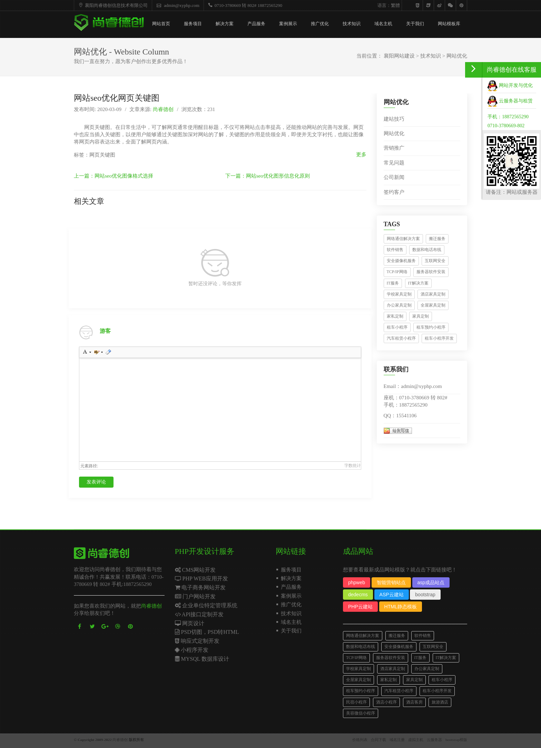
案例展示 (288, 23)
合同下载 (378, 740)
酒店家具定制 (433, 294)
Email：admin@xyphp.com (413, 386)
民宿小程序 (356, 702)
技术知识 (352, 23)
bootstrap (425, 594)
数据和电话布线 (426, 249)
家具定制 (420, 316)
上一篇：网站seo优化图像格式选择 (113, 176)
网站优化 (456, 56)
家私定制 (395, 316)
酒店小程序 (386, 702)
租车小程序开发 (439, 338)
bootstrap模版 (456, 740)
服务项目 (193, 23)
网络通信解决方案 (403, 238)
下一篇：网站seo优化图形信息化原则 (267, 176)
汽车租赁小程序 (401, 338)
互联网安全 (435, 260)
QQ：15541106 (400, 415)
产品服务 (256, 23)
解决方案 (225, 23)
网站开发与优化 (510, 85)
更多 (361, 154)
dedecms (358, 594)
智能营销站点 (391, 582)
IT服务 (393, 283)
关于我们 (415, 23)
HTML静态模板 (400, 606)
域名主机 (383, 23)
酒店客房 (414, 702)
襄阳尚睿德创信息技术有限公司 (112, 5)
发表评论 (96, 482)
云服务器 (434, 740)
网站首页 (161, 23)
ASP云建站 (392, 594)
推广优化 (320, 23)
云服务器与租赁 (510, 100)
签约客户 (394, 192)
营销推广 (394, 148)
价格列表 (359, 740)
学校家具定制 (399, 294)
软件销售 (395, 249)
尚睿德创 (163, 109)
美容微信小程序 (360, 713)
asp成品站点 (431, 582)
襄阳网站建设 (399, 56)
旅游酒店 (440, 702)
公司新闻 (394, 177)
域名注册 (397, 740)
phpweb (356, 582)
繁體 (395, 5)
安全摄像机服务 (401, 260)
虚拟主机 (415, 740)
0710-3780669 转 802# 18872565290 (244, 5)
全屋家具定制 (433, 305)
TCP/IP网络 (397, 271)
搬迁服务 (437, 238)
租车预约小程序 (430, 327)
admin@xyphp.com (177, 5)
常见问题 (394, 163)
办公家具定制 (399, 305)
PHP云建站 (360, 606)
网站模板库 (449, 23)
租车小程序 (397, 327)
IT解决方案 (418, 283)
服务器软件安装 (430, 271)
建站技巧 (394, 119)
